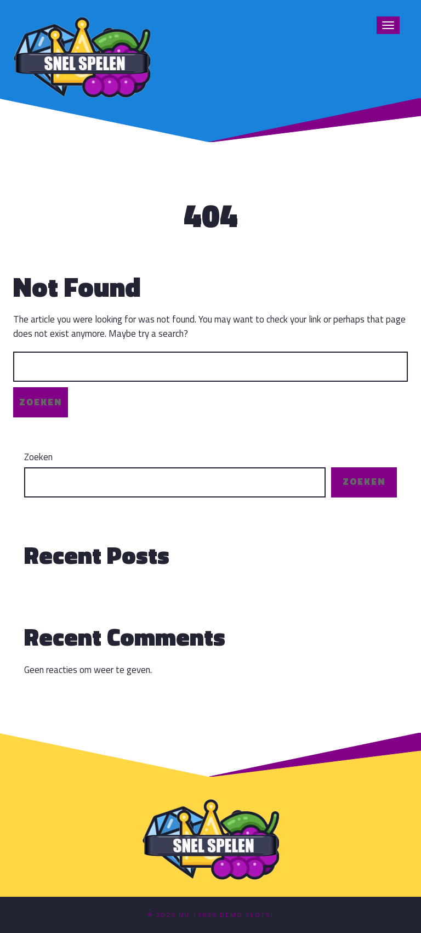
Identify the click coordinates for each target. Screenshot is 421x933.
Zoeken (38, 457)
